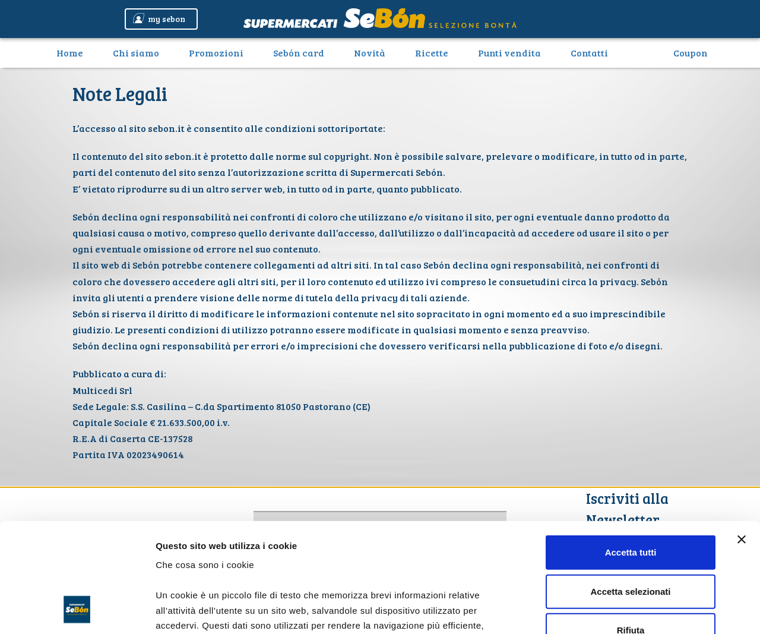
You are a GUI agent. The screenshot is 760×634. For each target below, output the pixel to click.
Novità (369, 52)
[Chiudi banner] (741, 440)
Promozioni (216, 52)
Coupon (690, 52)
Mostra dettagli (625, 610)
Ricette (431, 52)
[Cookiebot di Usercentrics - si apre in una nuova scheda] (77, 611)
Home (74, 52)
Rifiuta (631, 530)
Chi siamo (136, 52)
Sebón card (298, 52)
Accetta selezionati (630, 491)
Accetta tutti (631, 452)
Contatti (589, 52)
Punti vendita (509, 52)
